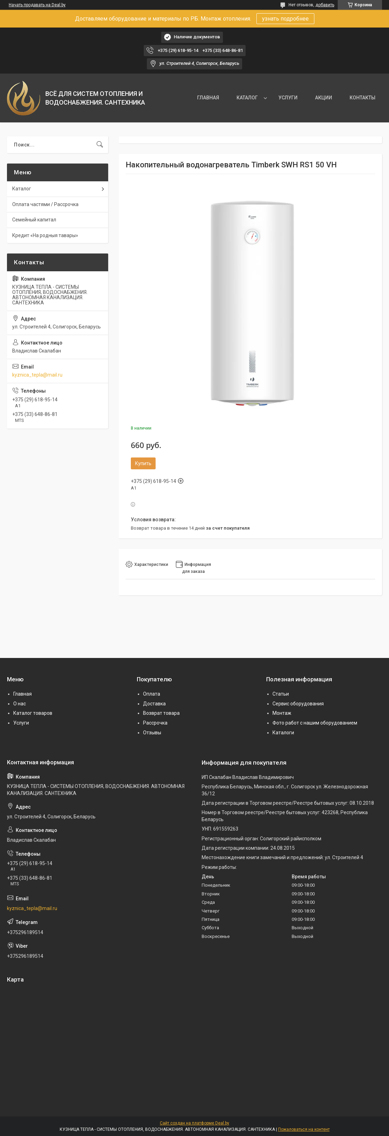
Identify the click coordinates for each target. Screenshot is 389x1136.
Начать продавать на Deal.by (37, 4)
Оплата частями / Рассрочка (45, 204)
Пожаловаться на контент (304, 1129)
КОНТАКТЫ (362, 97)
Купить (143, 463)
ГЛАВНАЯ (208, 97)
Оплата (151, 694)
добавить (324, 4)
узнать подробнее (285, 18)
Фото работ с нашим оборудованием (314, 723)
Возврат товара (161, 713)
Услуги (21, 723)
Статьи (280, 694)
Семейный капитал (34, 219)
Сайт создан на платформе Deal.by (194, 1123)
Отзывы (152, 732)
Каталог (21, 188)
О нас (19, 703)
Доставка (154, 703)
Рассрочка (155, 723)
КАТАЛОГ (247, 97)
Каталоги (283, 732)
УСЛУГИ (288, 97)
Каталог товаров (32, 713)
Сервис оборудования (298, 703)
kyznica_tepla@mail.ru (37, 375)
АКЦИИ (323, 97)
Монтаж (281, 713)
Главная (22, 694)
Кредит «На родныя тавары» (45, 235)
